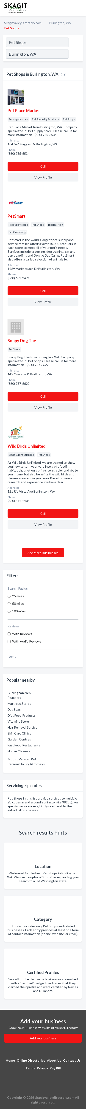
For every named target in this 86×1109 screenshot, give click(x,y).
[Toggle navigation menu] (80, 8)
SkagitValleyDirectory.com (23, 23)
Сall (43, 166)
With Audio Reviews (26, 641)
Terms (30, 1068)
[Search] (75, 54)
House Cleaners (19, 751)
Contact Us (71, 1060)
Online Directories (31, 1060)
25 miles (18, 596)
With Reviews (22, 634)
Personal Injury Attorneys (26, 764)
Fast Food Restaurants (24, 745)
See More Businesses (43, 553)
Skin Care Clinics (19, 733)
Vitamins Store (18, 721)
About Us (54, 1060)
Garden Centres (19, 739)
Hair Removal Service (22, 727)
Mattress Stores (19, 703)
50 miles (18, 603)
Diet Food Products (22, 715)
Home (10, 1060)
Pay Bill (55, 1068)
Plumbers (14, 698)
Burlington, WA (60, 23)
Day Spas (14, 709)
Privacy (42, 1068)
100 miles (19, 611)
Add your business (43, 1038)
